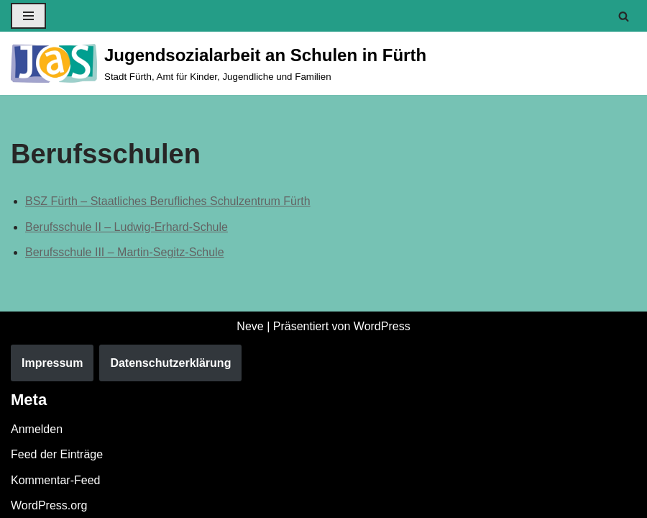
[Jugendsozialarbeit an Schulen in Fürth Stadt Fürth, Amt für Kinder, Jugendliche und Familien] (218, 63)
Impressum (52, 363)
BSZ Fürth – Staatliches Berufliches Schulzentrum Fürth (168, 201)
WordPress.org (49, 505)
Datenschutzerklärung (170, 363)
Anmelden (37, 429)
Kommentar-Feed (56, 480)
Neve (250, 326)
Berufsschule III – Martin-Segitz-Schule (124, 252)
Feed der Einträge (57, 454)
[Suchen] (623, 16)
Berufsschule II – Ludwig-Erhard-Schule (126, 227)
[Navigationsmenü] (28, 16)
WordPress (382, 326)
